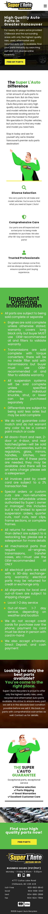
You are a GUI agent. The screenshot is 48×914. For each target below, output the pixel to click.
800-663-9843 (35, 887)
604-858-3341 (35, 891)
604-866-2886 (35, 894)
